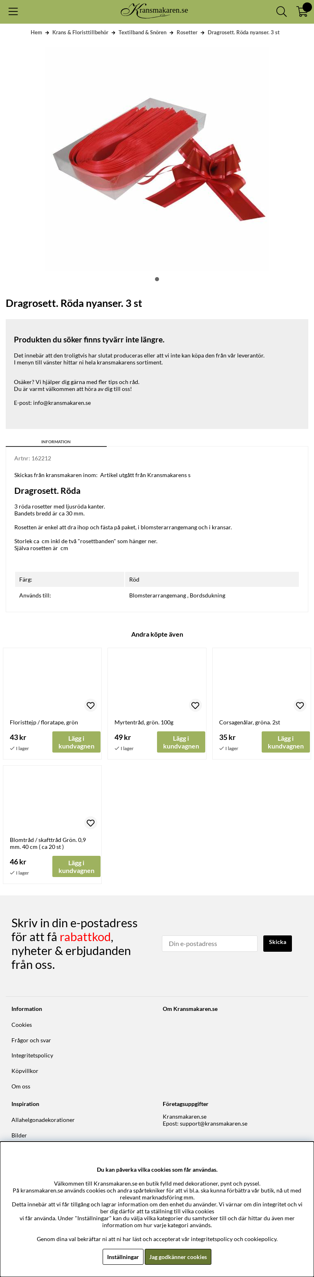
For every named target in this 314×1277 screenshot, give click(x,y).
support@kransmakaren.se (213, 1123)
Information (56, 441)
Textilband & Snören (142, 32)
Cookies (21, 1024)
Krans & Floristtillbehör (80, 32)
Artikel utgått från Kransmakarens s (145, 474)
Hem (36, 32)
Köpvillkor (24, 1070)
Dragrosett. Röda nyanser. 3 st (244, 32)
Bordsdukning (207, 595)
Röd (134, 579)
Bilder (19, 1135)
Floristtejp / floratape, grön (44, 722)
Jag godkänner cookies (178, 1256)
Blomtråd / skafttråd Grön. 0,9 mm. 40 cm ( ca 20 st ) (48, 843)
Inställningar (123, 1256)
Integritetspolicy (32, 1055)
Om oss (20, 1086)
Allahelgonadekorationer (43, 1119)
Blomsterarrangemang (157, 595)
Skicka (277, 941)
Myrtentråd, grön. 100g (143, 722)
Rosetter (187, 32)
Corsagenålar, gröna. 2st (249, 722)
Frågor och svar (31, 1040)
